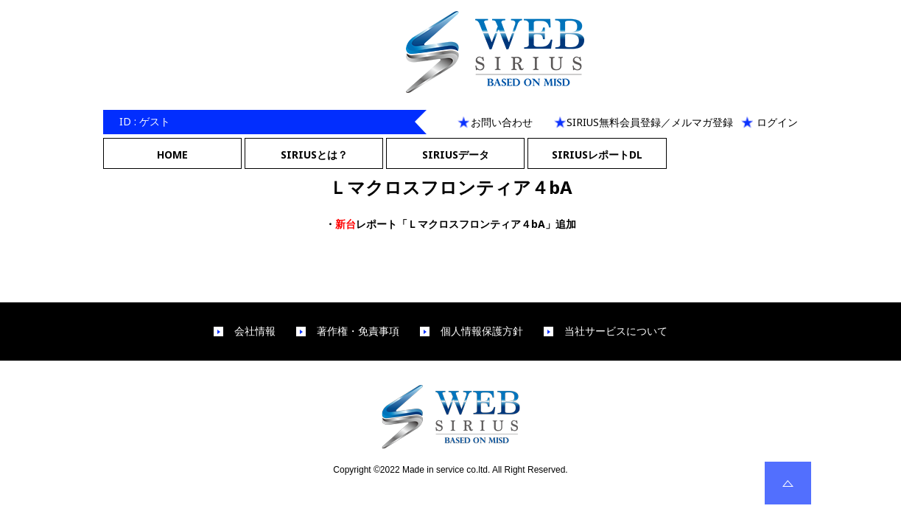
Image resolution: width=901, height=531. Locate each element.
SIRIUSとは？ (314, 155)
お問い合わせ (502, 122)
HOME (172, 155)
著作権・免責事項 (358, 331)
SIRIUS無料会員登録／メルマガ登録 (650, 122)
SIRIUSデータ (455, 155)
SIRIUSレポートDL (597, 155)
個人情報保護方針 (482, 331)
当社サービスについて (615, 331)
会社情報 (255, 331)
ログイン (777, 122)
